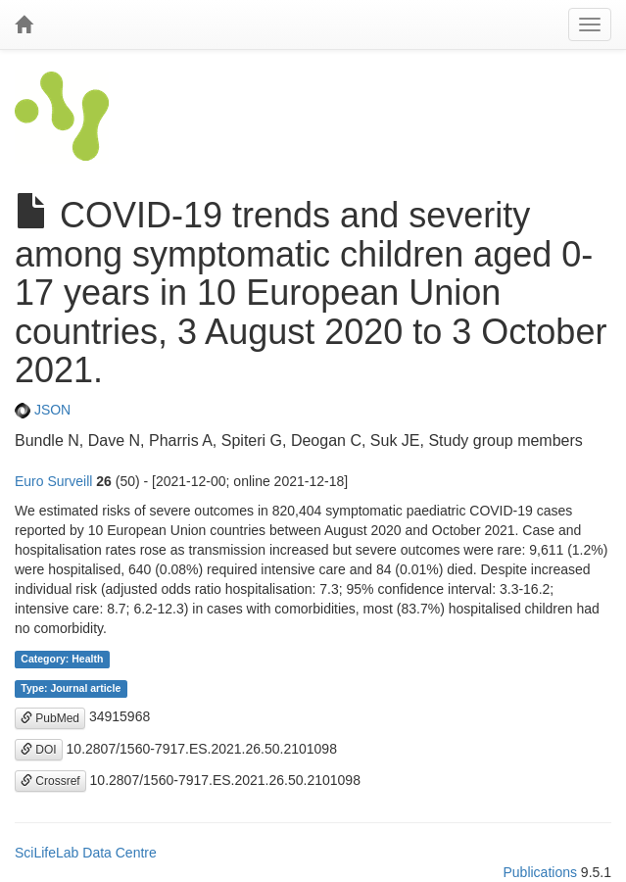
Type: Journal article (70, 688)
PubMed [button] (50, 718)
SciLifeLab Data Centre (86, 852)
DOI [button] (39, 750)
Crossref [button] (50, 781)
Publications (540, 872)
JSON (43, 409)
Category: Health (62, 658)
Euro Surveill (53, 481)
